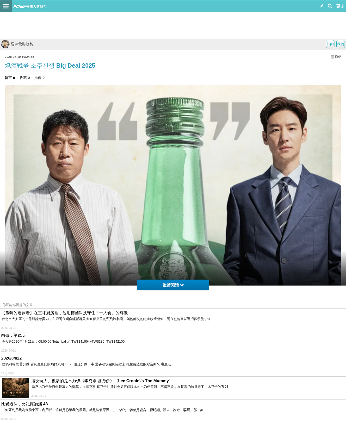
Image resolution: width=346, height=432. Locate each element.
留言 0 (10, 78)
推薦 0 (39, 78)
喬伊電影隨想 (17, 44)
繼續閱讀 (173, 285)
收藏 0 (24, 78)
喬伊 (338, 57)
